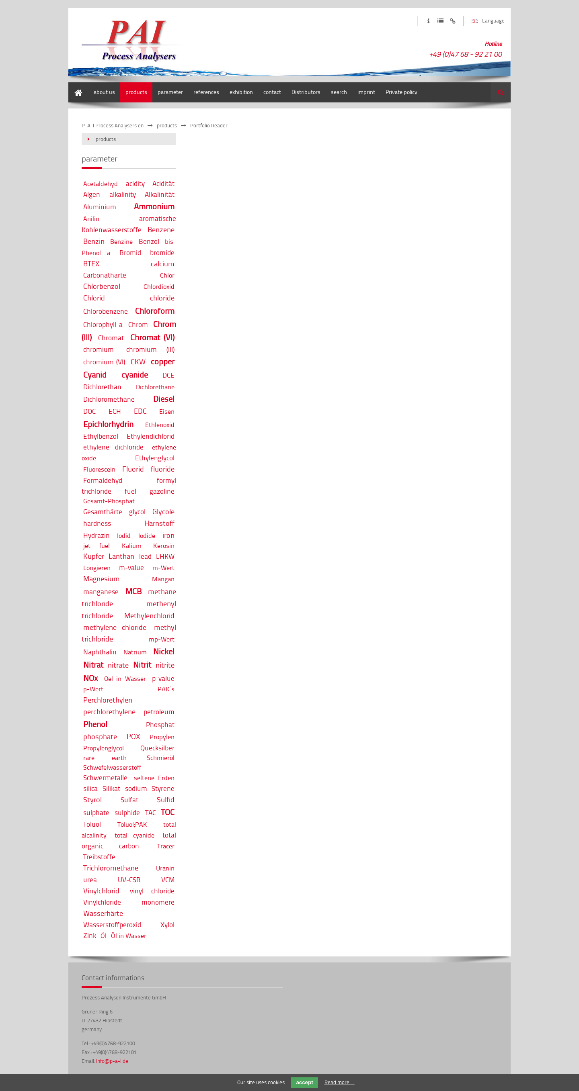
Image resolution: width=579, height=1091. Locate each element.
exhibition (241, 92)
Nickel (164, 651)
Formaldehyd (102, 480)
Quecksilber (157, 747)
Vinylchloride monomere (129, 902)
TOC (168, 812)
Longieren (97, 567)
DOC (89, 411)
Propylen (162, 736)
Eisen (167, 411)
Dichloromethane (109, 399)
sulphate (96, 812)
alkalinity (122, 194)
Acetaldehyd (100, 183)
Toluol (92, 824)
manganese (101, 591)
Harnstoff (159, 523)
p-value (163, 678)
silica (90, 788)
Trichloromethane (110, 867)
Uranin (165, 868)
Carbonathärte (104, 275)
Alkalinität (160, 194)
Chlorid (94, 297)
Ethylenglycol (155, 457)
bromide (162, 252)
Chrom (138, 324)
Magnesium (101, 578)
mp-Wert (162, 639)
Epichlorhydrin (108, 424)
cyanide (134, 374)
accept (304, 1082)
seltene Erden (154, 777)
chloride (162, 297)
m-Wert (163, 567)
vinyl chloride (152, 890)
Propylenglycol (103, 748)
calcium (163, 263)
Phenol (95, 724)
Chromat (111, 337)
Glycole (163, 511)
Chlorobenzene (105, 311)
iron (168, 535)
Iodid (124, 535)
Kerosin (164, 545)
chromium (98, 349)
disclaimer (453, 21)
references (206, 92)
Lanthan (121, 556)
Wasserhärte (103, 913)
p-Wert (93, 688)
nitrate (118, 665)
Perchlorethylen (107, 700)
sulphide (127, 812)
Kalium (132, 545)
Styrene (163, 788)
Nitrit (142, 664)
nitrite (165, 665)
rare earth (105, 757)
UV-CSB (129, 879)
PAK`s (166, 688)
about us (104, 92)
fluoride (163, 469)
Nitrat (93, 664)
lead (145, 556)
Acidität (163, 183)
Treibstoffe (99, 856)
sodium (136, 788)
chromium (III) (150, 349)
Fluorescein (99, 469)
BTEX (91, 263)
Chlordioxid (159, 286)
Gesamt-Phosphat (109, 500)
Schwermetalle (105, 777)
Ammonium (154, 206)
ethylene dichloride (113, 447)
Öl (104, 935)
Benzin (94, 241)
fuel (130, 491)
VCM (168, 879)
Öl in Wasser (128, 935)
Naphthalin (100, 651)
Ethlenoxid (160, 424)
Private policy (401, 92)
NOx (90, 677)
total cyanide (134, 835)
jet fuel (96, 545)
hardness (97, 523)
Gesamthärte (102, 511)
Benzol (149, 241)
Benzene (161, 229)
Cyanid (95, 374)
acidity (135, 183)
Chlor (167, 275)
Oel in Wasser (125, 678)
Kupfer (93, 556)
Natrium (135, 652)
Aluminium (99, 206)
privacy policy (440, 21)
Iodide (146, 535)
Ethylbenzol (100, 436)
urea (90, 879)
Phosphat (160, 724)
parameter (170, 92)
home (75, 86)
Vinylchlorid (101, 890)
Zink (89, 935)
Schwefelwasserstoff (112, 767)
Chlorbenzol (101, 286)
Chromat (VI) (152, 337)
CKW (138, 361)
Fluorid (133, 469)
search (339, 92)
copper (163, 361)
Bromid (130, 252)
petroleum (159, 711)
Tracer (166, 846)
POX (133, 736)
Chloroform (155, 310)
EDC (140, 411)
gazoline (162, 491)
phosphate (100, 736)
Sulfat (129, 799)
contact (272, 92)
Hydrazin (96, 535)
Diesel (164, 398)
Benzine (121, 241)
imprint (428, 21)
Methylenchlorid (149, 615)
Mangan (163, 578)
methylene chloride (114, 627)
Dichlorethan (102, 386)
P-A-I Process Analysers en (113, 125)
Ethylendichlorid (151, 436)
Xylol (167, 924)
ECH (115, 411)
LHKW (165, 556)
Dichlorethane (155, 386)
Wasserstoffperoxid (112, 924)
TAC (150, 812)
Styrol (92, 799)
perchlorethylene (109, 711)
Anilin (91, 218)
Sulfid (166, 799)
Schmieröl (161, 757)
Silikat (111, 788)
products (136, 92)
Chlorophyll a (103, 324)
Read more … (339, 1082)
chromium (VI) (104, 361)
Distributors (306, 92)
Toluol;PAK (132, 824)
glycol (137, 511)
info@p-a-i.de (112, 1060)
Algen (91, 194)
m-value (131, 567)
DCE (168, 375)
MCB (133, 591)
